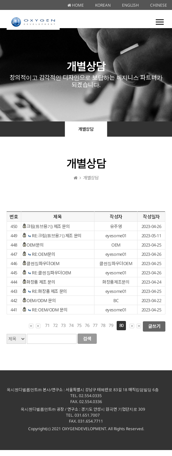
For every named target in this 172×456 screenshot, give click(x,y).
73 (63, 325)
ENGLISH (130, 5)
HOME (75, 5)
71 (47, 325)
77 (95, 325)
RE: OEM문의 (43, 254)
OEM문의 (35, 245)
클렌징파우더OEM (43, 263)
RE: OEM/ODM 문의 (49, 310)
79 (111, 325)
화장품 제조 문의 (41, 282)
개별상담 (85, 129)
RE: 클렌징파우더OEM (51, 273)
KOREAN (103, 5)
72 (55, 325)
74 (71, 325)
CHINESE (158, 5)
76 (87, 325)
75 (79, 325)
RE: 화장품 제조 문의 (49, 291)
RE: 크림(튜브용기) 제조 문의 (57, 236)
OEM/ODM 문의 (41, 300)
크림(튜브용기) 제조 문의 (48, 226)
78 (103, 325)
